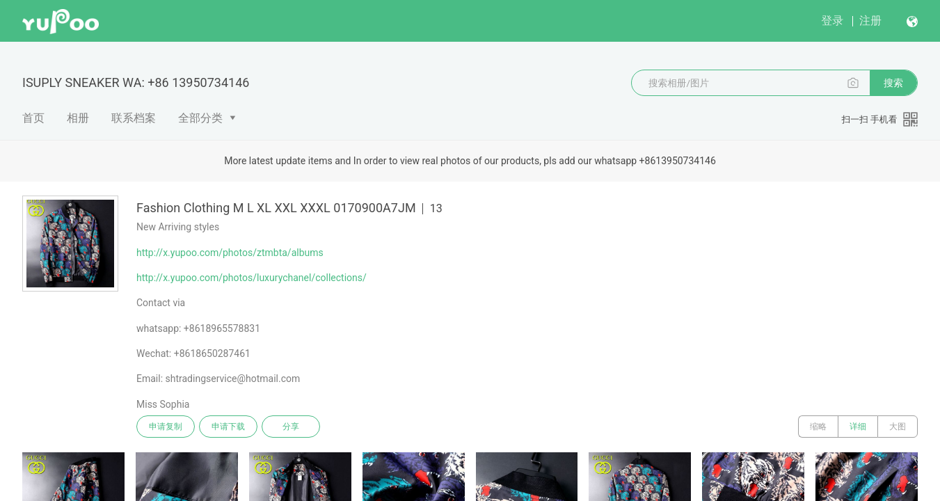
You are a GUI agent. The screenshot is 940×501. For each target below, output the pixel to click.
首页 (33, 118)
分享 (290, 426)
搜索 (893, 82)
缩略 (818, 426)
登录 (832, 20)
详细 (858, 426)
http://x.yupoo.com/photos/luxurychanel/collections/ (251, 277)
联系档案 (133, 118)
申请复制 (165, 426)
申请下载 (228, 426)
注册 (870, 20)
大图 (897, 426)
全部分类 (200, 118)
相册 (78, 118)
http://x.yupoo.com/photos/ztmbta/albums (230, 252)
